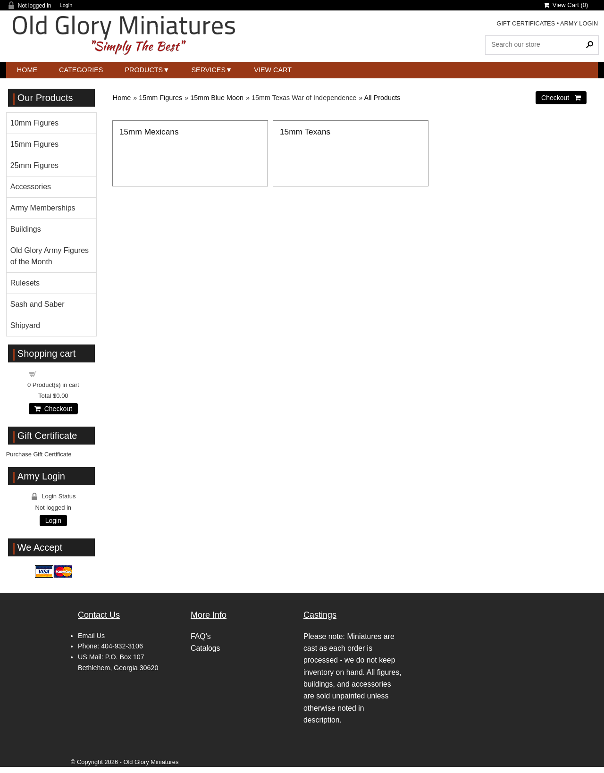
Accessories (30, 187)
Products (144, 70)
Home (27, 70)
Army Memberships (43, 208)
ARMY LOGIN (579, 23)
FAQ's (201, 636)
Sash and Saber (37, 304)
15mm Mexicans (149, 131)
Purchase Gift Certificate (39, 454)
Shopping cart (58, 373)
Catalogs (205, 648)
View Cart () (566, 4)
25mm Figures (34, 165)
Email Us (91, 635)
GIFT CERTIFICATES (525, 23)
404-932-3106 (122, 646)
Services (209, 70)
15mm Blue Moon (216, 97)
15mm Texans (305, 131)
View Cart (273, 70)
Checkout (53, 408)
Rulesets (25, 283)
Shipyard (25, 325)
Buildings (25, 229)
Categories (81, 70)
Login (66, 5)
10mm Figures (34, 123)
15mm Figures (160, 97)
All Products (382, 97)
